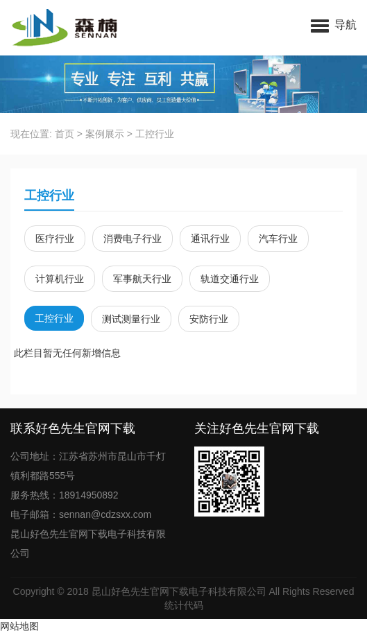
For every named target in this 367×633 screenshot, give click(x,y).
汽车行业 (278, 238)
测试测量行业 (131, 318)
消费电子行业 (132, 238)
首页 (64, 133)
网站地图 (19, 626)
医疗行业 (54, 238)
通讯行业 (210, 238)
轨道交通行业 (229, 278)
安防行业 (208, 318)
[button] (334, 24)
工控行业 (154, 133)
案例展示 (104, 133)
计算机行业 (59, 278)
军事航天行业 (142, 278)
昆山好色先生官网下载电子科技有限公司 (179, 591)
